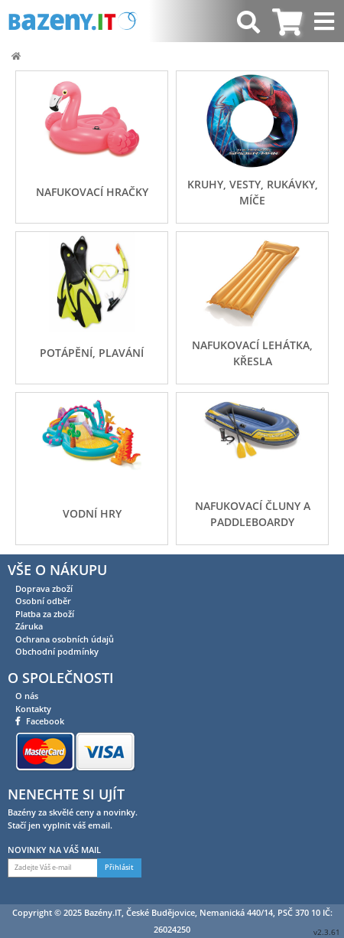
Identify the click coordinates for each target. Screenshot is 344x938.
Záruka (29, 626)
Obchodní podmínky (57, 651)
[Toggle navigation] (326, 21)
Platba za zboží (44, 613)
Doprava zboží (44, 588)
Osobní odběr (43, 600)
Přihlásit (119, 867)
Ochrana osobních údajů (64, 639)
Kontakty (33, 708)
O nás (26, 695)
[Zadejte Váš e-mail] (53, 868)
